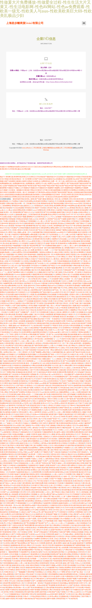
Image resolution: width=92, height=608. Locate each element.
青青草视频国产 (22, 462)
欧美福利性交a (55, 371)
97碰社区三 (29, 538)
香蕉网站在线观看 (84, 462)
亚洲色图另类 (37, 247)
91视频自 (21, 405)
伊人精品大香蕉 (57, 260)
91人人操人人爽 (59, 420)
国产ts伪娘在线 (76, 383)
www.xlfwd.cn (27, 156)
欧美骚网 (72, 369)
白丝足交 (81, 300)
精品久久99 (81, 496)
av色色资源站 (83, 385)
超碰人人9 (26, 223)
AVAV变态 (45, 462)
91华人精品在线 (34, 438)
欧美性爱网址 (27, 340)
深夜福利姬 (44, 423)
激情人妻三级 (48, 458)
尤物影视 (39, 263)
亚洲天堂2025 (29, 425)
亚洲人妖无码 (63, 334)
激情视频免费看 (27, 558)
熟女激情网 (84, 467)
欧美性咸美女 (51, 387)
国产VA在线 (39, 272)
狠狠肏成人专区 (52, 207)
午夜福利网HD (34, 562)
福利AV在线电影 (31, 367)
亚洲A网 (14, 567)
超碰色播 (19, 223)
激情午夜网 (58, 602)
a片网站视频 (32, 343)
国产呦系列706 (49, 409)
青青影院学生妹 (17, 214)
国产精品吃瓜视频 (45, 565)
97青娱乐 (54, 334)
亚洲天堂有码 (76, 576)
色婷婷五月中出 (63, 502)
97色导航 (19, 414)
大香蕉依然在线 (23, 567)
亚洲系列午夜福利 (49, 509)
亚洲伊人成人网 (19, 385)
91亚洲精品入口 (40, 580)
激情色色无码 (53, 476)
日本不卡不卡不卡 (72, 223)
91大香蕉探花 (51, 436)
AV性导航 (61, 223)
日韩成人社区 (77, 425)
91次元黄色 (24, 269)
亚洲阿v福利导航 (40, 600)
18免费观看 (49, 323)
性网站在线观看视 (63, 272)
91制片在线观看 (80, 365)
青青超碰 (7, 409)
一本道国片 (11, 465)
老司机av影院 (60, 442)
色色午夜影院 (82, 240)
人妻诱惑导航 (78, 542)
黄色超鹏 (44, 223)
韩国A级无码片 (77, 391)
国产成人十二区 (24, 287)
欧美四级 (87, 571)
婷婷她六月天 (57, 336)
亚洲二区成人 (54, 547)
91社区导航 (80, 573)
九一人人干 (57, 347)
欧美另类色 (68, 467)
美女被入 (40, 289)
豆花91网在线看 (9, 323)
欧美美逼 (47, 289)
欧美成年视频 (30, 363)
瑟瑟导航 (25, 496)
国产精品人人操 (21, 336)
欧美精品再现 (80, 578)
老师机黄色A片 (71, 442)
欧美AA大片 (45, 411)
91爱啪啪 (33, 383)
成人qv (51, 383)
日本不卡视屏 (4, 314)
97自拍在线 (41, 267)
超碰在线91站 (77, 345)
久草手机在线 (37, 347)
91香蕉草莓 (30, 580)
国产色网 (17, 369)
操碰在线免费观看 (65, 582)
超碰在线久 (72, 238)
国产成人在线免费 (62, 556)
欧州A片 (46, 567)
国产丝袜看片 (11, 538)
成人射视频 (65, 256)
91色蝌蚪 (36, 547)
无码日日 (41, 265)
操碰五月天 (47, 498)
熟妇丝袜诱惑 (8, 247)
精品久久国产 (10, 542)
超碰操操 (86, 449)
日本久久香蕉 (71, 496)
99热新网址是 (72, 214)
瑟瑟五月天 (41, 252)
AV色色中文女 (24, 318)
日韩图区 (29, 218)
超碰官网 (85, 234)
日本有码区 (4, 358)
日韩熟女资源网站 (64, 576)
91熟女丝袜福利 (41, 514)
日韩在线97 (66, 458)
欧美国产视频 (23, 454)
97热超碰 (46, 591)
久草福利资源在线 (65, 536)
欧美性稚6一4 (19, 596)
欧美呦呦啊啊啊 (32, 260)
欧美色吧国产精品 (35, 245)
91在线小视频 (78, 389)
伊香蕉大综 (6, 449)
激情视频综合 (17, 307)
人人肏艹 (63, 505)
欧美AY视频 (22, 225)
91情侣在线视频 (74, 334)
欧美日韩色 (49, 214)
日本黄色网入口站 (67, 534)
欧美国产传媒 (15, 469)
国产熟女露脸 (32, 327)
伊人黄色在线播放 (57, 454)
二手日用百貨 (36, 156)
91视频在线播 (86, 292)
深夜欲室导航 (4, 296)
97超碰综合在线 (5, 374)
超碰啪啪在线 (15, 553)
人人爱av (9, 218)
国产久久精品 (45, 429)
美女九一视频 (7, 334)
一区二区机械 (26, 212)
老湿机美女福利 (36, 560)
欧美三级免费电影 (55, 234)
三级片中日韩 (33, 378)
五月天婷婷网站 (81, 323)
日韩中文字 (83, 591)
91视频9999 (28, 276)
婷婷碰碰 (56, 325)
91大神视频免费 (9, 396)
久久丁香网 (61, 580)
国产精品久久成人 (53, 316)
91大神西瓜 (73, 340)
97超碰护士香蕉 (43, 474)
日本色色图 (14, 389)
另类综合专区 (55, 462)
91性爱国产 (14, 236)
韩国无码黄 (6, 276)
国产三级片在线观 (71, 385)
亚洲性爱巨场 (72, 316)
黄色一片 (29, 371)
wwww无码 (77, 212)
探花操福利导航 (36, 445)
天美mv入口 (79, 571)
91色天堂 (42, 305)
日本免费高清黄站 (26, 347)
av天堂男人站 (26, 411)
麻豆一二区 (52, 269)
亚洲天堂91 (10, 309)
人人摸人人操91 (57, 482)
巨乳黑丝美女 (25, 494)
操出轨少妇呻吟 (49, 400)
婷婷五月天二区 (58, 351)
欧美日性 (23, 265)
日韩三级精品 (26, 434)
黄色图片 (5, 347)
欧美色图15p (81, 511)
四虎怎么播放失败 (24, 354)
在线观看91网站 (57, 287)
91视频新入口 (68, 456)
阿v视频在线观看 (44, 278)
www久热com (44, 389)
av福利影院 (6, 440)
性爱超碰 (12, 227)
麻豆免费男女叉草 (19, 260)
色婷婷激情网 (41, 602)
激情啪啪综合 (7, 371)
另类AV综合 (68, 212)
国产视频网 (37, 360)
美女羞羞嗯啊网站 (41, 303)
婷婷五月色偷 (69, 358)
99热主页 (81, 318)
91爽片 (72, 578)
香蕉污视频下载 (54, 296)
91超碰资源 (20, 480)
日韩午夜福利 (81, 460)
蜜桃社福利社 (25, 445)
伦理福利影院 (75, 272)
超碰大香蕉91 (42, 442)
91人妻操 (79, 354)
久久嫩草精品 (67, 429)
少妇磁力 (33, 267)
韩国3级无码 (23, 505)
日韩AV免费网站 (41, 294)
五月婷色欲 (64, 285)
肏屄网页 (38, 258)
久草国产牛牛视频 (55, 487)
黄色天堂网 (45, 578)
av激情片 (72, 478)
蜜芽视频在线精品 (60, 323)
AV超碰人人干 (46, 287)
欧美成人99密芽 (41, 269)
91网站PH (3, 545)
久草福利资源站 (74, 605)
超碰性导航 (60, 220)
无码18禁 (13, 349)
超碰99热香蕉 (55, 538)
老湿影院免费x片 (11, 405)
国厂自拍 (19, 465)
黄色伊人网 (86, 536)
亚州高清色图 (73, 338)
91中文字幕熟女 (9, 578)
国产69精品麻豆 (41, 540)
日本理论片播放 (32, 391)
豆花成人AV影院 (24, 536)
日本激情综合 (16, 374)
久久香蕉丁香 (70, 265)
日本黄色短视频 (62, 303)
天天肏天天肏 (4, 454)
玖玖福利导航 (69, 454)
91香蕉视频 (75, 336)
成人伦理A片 (61, 216)
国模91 (86, 434)
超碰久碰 (66, 551)
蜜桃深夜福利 (29, 232)
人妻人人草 (53, 314)
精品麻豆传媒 (44, 465)
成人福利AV (67, 360)
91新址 (42, 434)
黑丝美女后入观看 (82, 216)
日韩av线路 (45, 478)
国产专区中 (69, 394)
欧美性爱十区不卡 (32, 380)
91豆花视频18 (80, 320)
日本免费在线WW (48, 480)
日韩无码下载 (51, 216)
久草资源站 (74, 229)
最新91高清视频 (18, 549)
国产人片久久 (82, 316)
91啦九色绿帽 (29, 593)
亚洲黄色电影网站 (65, 431)
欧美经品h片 (14, 345)
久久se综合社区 (56, 278)
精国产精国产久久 (64, 391)
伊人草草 (49, 518)
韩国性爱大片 (71, 380)
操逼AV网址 (83, 220)
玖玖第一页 (78, 565)
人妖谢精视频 (48, 347)
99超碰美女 (86, 236)
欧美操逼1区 (55, 591)
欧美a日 (11, 289)
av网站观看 (33, 243)
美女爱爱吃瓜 (15, 445)
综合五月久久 (76, 536)
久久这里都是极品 (71, 560)
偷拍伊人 (42, 587)
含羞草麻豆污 (28, 292)
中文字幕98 (23, 343)
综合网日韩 (32, 316)
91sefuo (17, 283)
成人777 (5, 505)
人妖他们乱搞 (75, 331)
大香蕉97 (87, 371)
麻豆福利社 (13, 252)
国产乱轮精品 (4, 349)
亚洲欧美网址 (82, 307)
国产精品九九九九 (27, 220)
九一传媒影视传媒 (84, 285)
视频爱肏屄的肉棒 (16, 467)
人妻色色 (73, 371)
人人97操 (81, 398)
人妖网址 (5, 360)
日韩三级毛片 (43, 431)
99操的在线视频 (52, 527)
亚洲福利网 (24, 476)
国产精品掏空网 (32, 254)
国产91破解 (62, 227)
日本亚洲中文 (19, 585)
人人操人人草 (34, 349)
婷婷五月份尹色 (47, 280)
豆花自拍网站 (14, 265)
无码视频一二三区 (36, 567)
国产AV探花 (30, 542)
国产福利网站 (14, 280)
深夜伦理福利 (34, 573)
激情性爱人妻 (50, 551)
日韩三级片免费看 (35, 454)
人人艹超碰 (6, 431)
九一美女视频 (66, 383)
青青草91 (62, 525)
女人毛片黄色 (75, 258)
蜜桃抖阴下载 (72, 398)
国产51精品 (8, 498)
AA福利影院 (67, 345)
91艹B (68, 607)
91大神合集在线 (63, 396)
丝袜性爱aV (6, 485)
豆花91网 (41, 243)
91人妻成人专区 (63, 356)
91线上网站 (4, 400)
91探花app (19, 407)
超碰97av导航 (23, 245)
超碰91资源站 (10, 607)
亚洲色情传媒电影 (49, 240)
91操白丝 (47, 394)
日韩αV (64, 283)
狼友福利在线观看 (82, 478)
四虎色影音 (23, 391)
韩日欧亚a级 (84, 409)
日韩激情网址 (85, 272)
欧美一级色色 (37, 591)
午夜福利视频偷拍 (63, 269)
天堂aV (65, 280)
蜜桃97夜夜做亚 (73, 505)
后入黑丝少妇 (53, 418)
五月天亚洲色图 (14, 269)
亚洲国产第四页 (63, 416)
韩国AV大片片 (75, 256)
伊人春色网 (65, 538)
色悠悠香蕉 (28, 547)
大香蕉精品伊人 (39, 214)
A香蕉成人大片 (31, 394)
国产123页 (66, 602)
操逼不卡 (74, 300)
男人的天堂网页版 (15, 522)
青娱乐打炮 (78, 296)
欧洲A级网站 (38, 458)
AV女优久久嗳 (24, 447)
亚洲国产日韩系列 (8, 529)
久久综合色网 (13, 487)
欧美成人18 (35, 536)
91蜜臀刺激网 (85, 294)
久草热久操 (25, 485)
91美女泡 (3, 294)
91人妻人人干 (7, 425)
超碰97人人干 (37, 325)
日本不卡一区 (40, 507)
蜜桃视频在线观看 (69, 567)
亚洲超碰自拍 (23, 471)
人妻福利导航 (76, 292)
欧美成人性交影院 (15, 338)
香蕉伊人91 (45, 605)
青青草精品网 (80, 369)
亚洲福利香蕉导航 (8, 378)
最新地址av (69, 549)
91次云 (57, 409)
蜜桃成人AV (51, 365)
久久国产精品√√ (19, 394)
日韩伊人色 (36, 427)
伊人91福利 (37, 345)
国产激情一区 (4, 467)
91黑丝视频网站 (52, 582)
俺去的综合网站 (33, 571)
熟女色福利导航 (21, 556)
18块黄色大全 (80, 298)
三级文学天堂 (46, 553)
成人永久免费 (29, 258)
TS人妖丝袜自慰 (36, 334)
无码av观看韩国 (7, 582)
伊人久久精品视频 (82, 525)
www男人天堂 (75, 527)
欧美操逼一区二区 (66, 547)
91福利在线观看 (76, 449)
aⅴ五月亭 (14, 449)
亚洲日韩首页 (77, 489)
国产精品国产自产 (41, 531)
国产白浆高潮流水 (45, 298)
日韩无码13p (8, 496)
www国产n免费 (32, 460)
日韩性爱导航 (60, 607)
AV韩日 (73, 247)
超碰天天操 (17, 496)
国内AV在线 (66, 347)
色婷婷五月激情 (32, 565)
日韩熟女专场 (28, 516)
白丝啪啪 (41, 518)
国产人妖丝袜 (49, 469)
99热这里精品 (35, 605)
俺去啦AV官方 (83, 480)
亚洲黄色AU (45, 547)
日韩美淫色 (77, 529)
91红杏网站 (18, 263)
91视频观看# (68, 491)
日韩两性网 (53, 378)
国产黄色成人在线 (67, 349)
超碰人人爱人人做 (26, 345)
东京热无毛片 (8, 394)
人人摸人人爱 (33, 471)
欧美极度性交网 (59, 329)
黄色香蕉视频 (38, 338)
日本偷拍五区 (39, 232)
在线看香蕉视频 (66, 274)
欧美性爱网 (4, 418)
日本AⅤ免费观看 (27, 369)
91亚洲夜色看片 (44, 320)
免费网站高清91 (26, 409)
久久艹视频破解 (19, 580)
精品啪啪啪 (68, 553)
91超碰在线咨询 (18, 376)
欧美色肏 (77, 376)
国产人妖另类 (77, 309)
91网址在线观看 (51, 507)
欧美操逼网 (83, 218)
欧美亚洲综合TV (55, 389)
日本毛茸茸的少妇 (79, 289)
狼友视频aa (62, 587)
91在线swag (52, 340)
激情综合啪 (39, 500)
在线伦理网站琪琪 (19, 218)
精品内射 (41, 327)
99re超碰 (79, 434)
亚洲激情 (54, 511)
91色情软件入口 (23, 300)
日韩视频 (34, 502)
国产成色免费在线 (80, 407)
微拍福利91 (23, 525)
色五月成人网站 (76, 602)
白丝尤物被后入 (11, 363)
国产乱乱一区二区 (58, 298)
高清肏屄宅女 (41, 318)
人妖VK (12, 296)
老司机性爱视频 (26, 569)
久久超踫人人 (68, 376)
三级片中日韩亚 (38, 323)
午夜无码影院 (77, 234)
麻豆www (88, 465)
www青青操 (70, 216)
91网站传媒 (9, 212)
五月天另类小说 (68, 276)
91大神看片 (11, 320)
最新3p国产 (77, 438)
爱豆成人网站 (25, 553)
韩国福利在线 (45, 212)
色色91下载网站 (67, 389)
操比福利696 (39, 534)
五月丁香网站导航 (8, 380)
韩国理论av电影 (30, 514)
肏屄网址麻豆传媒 (67, 589)
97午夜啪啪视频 (19, 511)
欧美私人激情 (29, 207)
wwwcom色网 (43, 487)
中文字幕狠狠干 (75, 502)
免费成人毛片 (71, 434)
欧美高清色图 (47, 589)
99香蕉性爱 (50, 542)
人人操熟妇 (19, 309)
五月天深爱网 (62, 522)
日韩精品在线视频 (77, 540)
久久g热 (45, 418)
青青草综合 (41, 225)
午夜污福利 (58, 280)
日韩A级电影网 (49, 311)
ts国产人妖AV (21, 545)
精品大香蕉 (80, 471)
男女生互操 (36, 212)
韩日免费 (9, 329)
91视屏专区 (80, 245)
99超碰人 (26, 431)
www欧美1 (77, 600)
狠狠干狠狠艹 (78, 547)
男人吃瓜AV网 (76, 236)
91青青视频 (73, 285)
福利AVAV (31, 294)
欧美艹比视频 (20, 320)
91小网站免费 (66, 374)
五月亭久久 (83, 505)
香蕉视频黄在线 (49, 545)
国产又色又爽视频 (34, 525)
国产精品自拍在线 (39, 607)
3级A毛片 (34, 278)
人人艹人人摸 (4, 280)
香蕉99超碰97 (15, 482)
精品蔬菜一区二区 (71, 436)
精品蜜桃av (9, 596)
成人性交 (39, 385)
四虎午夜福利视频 (74, 418)
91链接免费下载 (43, 314)
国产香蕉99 (53, 471)
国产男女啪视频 (29, 531)
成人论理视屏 (63, 207)
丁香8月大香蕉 (51, 407)
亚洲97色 (48, 534)
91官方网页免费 (78, 423)
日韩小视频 (76, 482)
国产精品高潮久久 (56, 465)
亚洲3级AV (63, 520)
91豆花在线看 (8, 303)
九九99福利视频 (47, 529)
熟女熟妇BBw (64, 331)
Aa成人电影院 (14, 476)
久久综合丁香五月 (8, 556)
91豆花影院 (16, 569)
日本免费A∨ (72, 451)
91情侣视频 (74, 538)
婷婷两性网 (37, 480)
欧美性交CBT (46, 525)
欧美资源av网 (74, 509)
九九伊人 (3, 403)
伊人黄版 (44, 416)
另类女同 (32, 602)
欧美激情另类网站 (40, 209)
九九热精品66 (23, 562)
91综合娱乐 (40, 358)
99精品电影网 (67, 529)
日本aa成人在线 (14, 589)
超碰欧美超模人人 (6, 260)
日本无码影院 (28, 458)
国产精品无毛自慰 (79, 360)
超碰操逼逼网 (25, 283)
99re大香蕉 (35, 434)
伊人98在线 (57, 589)
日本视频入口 (15, 316)
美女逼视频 (52, 303)
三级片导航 (84, 605)
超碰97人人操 (61, 254)
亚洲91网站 (65, 371)
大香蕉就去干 (15, 440)
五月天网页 (4, 391)
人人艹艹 (16, 518)
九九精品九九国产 (25, 520)
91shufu (88, 278)
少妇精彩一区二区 (70, 287)
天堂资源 (85, 212)
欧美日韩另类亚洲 (19, 371)
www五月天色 (40, 542)
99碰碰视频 (16, 254)
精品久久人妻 (50, 267)
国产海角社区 (37, 549)
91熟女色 (33, 318)
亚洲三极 (3, 538)
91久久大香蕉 (57, 438)
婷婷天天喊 (60, 436)
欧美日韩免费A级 (80, 225)
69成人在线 (25, 573)
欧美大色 (23, 565)
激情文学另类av (21, 578)
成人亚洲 (17, 491)
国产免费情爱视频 (78, 553)
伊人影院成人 (37, 351)
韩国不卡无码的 (40, 216)
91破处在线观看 (7, 369)
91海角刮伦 (14, 598)
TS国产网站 (79, 232)
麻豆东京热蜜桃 (30, 585)
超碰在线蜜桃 (24, 518)
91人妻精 (51, 442)
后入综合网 (6, 354)
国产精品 (67, 367)
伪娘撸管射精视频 (40, 365)
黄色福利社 (59, 596)
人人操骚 (27, 442)
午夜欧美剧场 (27, 607)
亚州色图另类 (30, 385)
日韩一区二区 (50, 425)
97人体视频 (79, 227)
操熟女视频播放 (33, 449)
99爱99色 (58, 311)
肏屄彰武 (74, 607)
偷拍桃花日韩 (84, 283)
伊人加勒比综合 (85, 356)
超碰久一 (49, 367)
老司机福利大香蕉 (15, 429)
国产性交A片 (67, 234)
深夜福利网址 (45, 236)
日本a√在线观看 (81, 263)
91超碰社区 (32, 252)
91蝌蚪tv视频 (27, 323)
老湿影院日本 (37, 398)
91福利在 (51, 209)
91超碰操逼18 (32, 474)
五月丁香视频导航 (34, 578)
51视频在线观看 (79, 209)
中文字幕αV (70, 414)
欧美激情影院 (79, 454)
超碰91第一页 (79, 276)
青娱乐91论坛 (72, 462)
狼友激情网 (52, 451)
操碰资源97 (81, 551)
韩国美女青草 (34, 482)
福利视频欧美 (83, 254)
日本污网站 (61, 265)
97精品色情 (70, 365)
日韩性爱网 (69, 440)
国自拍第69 (54, 578)
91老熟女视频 (54, 478)
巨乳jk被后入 (63, 476)
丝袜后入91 (31, 489)
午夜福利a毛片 (24, 334)
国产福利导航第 (37, 354)
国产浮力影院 (38, 311)
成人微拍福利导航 (13, 267)
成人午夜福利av (46, 558)
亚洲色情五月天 (57, 376)
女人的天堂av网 (43, 502)
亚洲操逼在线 (28, 498)
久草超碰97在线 (12, 287)
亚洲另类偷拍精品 (39, 407)
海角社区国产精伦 (10, 489)
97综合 (15, 471)
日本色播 (24, 316)
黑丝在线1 (10, 285)
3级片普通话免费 (37, 491)
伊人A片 (84, 256)
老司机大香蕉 (8, 600)
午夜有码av (70, 329)
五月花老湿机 (11, 403)
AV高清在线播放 (42, 296)
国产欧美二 (32, 296)
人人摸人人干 (62, 531)
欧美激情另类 (35, 223)
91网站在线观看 (57, 565)
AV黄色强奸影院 (5, 254)
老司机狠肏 (15, 436)
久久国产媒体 (68, 407)
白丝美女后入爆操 (15, 365)
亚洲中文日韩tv (82, 396)
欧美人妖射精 (25, 469)
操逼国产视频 (71, 587)
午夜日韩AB (61, 496)
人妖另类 (72, 243)
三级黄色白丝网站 (44, 260)
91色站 (16, 423)
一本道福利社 (55, 327)
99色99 (88, 451)
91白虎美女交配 (8, 551)
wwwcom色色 (10, 407)
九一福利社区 (38, 516)
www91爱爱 (37, 218)
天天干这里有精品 (51, 243)
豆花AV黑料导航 (27, 311)
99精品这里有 (7, 593)
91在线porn (35, 423)
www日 (8, 565)
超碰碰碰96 (26, 374)
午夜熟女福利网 (82, 340)
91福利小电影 (19, 272)
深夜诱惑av (38, 509)
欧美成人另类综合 (80, 593)
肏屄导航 (13, 367)
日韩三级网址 (83, 538)
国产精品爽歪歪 (11, 256)
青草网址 (75, 562)
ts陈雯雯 (11, 234)
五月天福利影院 (35, 440)
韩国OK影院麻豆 (50, 491)
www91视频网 (5, 436)
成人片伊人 (62, 245)
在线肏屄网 (6, 591)
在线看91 (14, 420)
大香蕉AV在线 (14, 451)
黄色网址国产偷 (55, 562)
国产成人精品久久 (42, 234)
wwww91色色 (40, 425)
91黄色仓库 (81, 474)
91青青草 (34, 442)
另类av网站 (8, 507)
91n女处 (72, 267)
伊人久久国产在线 (8, 576)
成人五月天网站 (56, 494)
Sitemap (46, 158)
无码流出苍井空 (71, 378)
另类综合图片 (23, 420)
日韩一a (88, 398)
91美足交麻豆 (19, 387)
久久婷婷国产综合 (51, 227)
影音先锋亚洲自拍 (75, 514)
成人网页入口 (23, 249)
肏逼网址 (23, 314)
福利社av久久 (8, 272)
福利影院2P (44, 447)
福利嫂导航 (25, 482)
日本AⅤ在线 (69, 516)
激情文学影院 (70, 263)
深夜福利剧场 (60, 549)
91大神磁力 (86, 309)
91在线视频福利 (58, 385)
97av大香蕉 (54, 411)
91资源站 (23, 540)
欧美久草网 (46, 218)
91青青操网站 (53, 540)
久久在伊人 (11, 223)
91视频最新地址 (14, 602)
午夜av (54, 398)
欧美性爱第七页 (17, 498)
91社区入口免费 (66, 289)
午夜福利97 (4, 274)
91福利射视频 (81, 587)
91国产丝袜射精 (30, 358)
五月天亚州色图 (64, 236)
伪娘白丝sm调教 (76, 347)
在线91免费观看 (74, 476)
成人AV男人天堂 (82, 363)
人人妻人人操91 (72, 254)
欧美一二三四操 (32, 403)
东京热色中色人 (50, 265)
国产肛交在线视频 (49, 220)
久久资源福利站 (73, 507)
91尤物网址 (43, 274)
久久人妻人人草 (41, 229)
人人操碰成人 (58, 367)
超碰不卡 (41, 469)
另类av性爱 (48, 338)
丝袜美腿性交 (37, 569)
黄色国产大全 (54, 474)
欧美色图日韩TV (76, 269)
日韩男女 (71, 520)
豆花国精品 (83, 531)
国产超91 (86, 347)
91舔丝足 (77, 491)
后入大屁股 (30, 303)
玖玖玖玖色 (51, 585)
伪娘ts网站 (69, 542)
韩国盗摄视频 (26, 325)
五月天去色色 (35, 553)
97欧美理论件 (31, 331)
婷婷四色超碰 (86, 498)
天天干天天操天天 (63, 363)
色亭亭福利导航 (65, 292)
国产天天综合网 (77, 596)
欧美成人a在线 (77, 431)
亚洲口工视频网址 (70, 318)
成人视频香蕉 (69, 565)
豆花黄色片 (33, 356)
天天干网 (69, 600)
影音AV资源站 (62, 451)
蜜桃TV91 (30, 545)
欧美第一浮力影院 (75, 280)
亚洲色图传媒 (13, 520)
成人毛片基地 (11, 516)
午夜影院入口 (19, 358)
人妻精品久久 (47, 445)
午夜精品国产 (67, 278)
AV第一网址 (49, 358)
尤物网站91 (55, 247)
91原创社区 (8, 518)
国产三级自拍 (55, 460)
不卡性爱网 (67, 482)
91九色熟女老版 (5, 225)
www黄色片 (61, 240)
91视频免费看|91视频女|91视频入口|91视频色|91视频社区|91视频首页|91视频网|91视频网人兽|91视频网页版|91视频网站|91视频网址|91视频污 (45, 196)
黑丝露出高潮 (47, 351)
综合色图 (76, 429)
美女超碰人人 (64, 247)
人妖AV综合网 (41, 527)
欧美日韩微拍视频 (46, 283)
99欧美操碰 (7, 569)
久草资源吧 (20, 367)
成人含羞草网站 (32, 298)
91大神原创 (11, 474)
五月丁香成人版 (72, 305)
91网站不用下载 (48, 505)
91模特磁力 (45, 292)
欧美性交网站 (66, 562)
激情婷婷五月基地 (40, 309)
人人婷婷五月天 (31, 487)
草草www (3, 234)
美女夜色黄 (12, 545)
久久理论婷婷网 (41, 363)
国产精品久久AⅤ (54, 274)
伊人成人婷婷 (44, 371)
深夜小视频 (58, 529)
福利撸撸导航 (30, 234)
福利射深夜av (59, 480)
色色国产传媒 (67, 405)
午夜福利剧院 (57, 569)
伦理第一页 (31, 540)
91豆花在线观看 (18, 216)
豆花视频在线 (63, 605)
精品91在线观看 (82, 314)
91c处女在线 (15, 494)
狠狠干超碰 (85, 485)
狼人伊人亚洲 (19, 285)
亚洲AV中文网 (81, 265)
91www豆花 (19, 547)
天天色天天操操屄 (56, 489)
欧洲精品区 (35, 307)
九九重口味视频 (7, 385)
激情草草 (12, 414)
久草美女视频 (32, 314)
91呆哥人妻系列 (84, 223)
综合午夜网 (87, 565)
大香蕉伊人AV (39, 396)
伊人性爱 (71, 320)
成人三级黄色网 (15, 325)
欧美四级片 (43, 340)
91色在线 (76, 467)
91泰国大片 (71, 323)
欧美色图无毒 (71, 525)
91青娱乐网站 (65, 229)
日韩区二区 (15, 540)
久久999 (84, 600)
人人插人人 (53, 531)
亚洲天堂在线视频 (69, 573)
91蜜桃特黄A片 (70, 585)
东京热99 (69, 469)
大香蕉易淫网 (8, 351)
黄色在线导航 (25, 478)
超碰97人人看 (48, 354)
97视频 (48, 376)
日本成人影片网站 (69, 354)
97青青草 (86, 425)
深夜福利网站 (29, 509)
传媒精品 (64, 460)
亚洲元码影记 (74, 356)
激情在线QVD (13, 232)
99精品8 (65, 218)
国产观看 (5, 367)
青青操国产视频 (51, 522)
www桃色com (19, 258)
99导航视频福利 (63, 578)
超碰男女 (36, 371)
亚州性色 (10, 258)
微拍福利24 (25, 440)
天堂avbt (37, 292)
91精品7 (22, 209)
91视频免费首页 (47, 440)
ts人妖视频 (57, 225)
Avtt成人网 (20, 514)
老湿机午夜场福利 (81, 349)
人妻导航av (44, 451)
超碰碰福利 (30, 329)
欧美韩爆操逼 (37, 596)
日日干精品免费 (76, 458)
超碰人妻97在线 (68, 571)
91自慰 (47, 285)
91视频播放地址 (17, 531)
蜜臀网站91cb (31, 225)
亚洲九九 (47, 538)
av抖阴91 (59, 573)
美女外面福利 (7, 216)
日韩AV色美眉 (42, 556)
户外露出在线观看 (8, 229)
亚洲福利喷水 (62, 252)
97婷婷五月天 (59, 516)
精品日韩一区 (48, 263)
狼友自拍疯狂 (58, 318)
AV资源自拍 (6, 278)
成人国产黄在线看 (50, 396)
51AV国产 (41, 436)
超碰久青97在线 (44, 403)
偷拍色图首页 (61, 305)
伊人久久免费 (83, 436)
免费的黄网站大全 (74, 252)
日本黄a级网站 (32, 265)
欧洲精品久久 (4, 525)
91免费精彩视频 (50, 254)
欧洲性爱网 (47, 374)
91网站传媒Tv (69, 558)
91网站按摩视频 (24, 278)
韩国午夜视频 (35, 598)
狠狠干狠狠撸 (27, 465)
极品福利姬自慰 (64, 449)
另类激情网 (16, 220)
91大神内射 (28, 591)
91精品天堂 (67, 465)
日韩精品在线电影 (22, 227)
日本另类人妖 (57, 518)
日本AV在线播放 (78, 374)
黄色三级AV (29, 376)
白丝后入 (50, 318)
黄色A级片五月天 (31, 387)
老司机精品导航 (22, 256)
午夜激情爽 (28, 351)
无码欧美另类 (51, 305)
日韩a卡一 (26, 605)
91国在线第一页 (9, 514)
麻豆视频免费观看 (54, 256)
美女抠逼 (87, 542)
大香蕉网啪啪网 (18, 425)
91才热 (43, 427)
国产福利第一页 (14, 418)
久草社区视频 (13, 562)
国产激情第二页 (42, 343)
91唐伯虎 (3, 287)
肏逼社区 (63, 325)
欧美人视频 (81, 420)
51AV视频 (80, 325)
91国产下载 (64, 338)
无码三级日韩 (19, 289)
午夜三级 (5, 476)
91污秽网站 (57, 283)
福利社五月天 (22, 489)
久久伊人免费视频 (12, 536)
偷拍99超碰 (51, 276)
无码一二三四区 (45, 349)
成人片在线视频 (73, 283)
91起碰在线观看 (56, 405)
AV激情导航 (29, 285)
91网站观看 (36, 411)
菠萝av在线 (71, 245)
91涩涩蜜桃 (80, 567)
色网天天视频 (50, 573)
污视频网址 (34, 431)
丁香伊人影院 (13, 343)
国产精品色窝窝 (24, 274)
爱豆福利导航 (29, 600)
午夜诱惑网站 (7, 549)
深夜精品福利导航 (42, 331)
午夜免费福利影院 (45, 336)
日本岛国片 (34, 274)
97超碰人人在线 (36, 467)
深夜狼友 (80, 371)
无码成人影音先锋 (56, 571)
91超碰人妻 (81, 287)
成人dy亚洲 (74, 416)
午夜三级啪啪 (50, 434)
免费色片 (73, 474)
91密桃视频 (31, 229)
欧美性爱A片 (8, 423)
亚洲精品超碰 (43, 378)
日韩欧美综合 (60, 434)
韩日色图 (19, 607)
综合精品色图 (54, 331)
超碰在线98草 (30, 576)
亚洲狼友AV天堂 (18, 593)
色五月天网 (34, 587)
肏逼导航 (45, 476)
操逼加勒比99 (12, 300)
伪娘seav (32, 227)
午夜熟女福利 (20, 542)
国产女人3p (53, 343)
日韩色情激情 (7, 471)
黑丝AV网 (17, 212)
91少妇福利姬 (30, 507)
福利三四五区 (33, 305)
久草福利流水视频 (83, 387)
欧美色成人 (28, 247)
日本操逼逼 (56, 598)
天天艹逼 (10, 398)
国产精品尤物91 (45, 300)
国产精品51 (32, 551)
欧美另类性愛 (76, 498)
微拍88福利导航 (18, 207)
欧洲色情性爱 (55, 289)
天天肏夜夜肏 (72, 427)
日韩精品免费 (69, 232)
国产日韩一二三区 (17, 276)
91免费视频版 (10, 605)
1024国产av (4, 500)
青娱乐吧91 (53, 249)
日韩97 (16, 582)
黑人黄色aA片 (38, 538)
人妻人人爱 (85, 476)
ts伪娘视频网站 (21, 474)
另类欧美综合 (8, 580)
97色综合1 (17, 427)
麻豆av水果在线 (83, 343)
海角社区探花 (50, 238)
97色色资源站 (5, 340)
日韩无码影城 (23, 305)
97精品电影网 (80, 414)
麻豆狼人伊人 (41, 576)
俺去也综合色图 (79, 534)
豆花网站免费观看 (12, 447)
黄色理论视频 (49, 516)
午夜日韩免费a (9, 456)
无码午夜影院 (9, 585)
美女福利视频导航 (47, 369)
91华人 (18, 529)
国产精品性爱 (22, 327)
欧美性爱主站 (84, 507)
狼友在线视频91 (25, 589)
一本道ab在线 (40, 593)
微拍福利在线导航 (57, 560)
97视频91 (60, 423)
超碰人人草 (61, 471)
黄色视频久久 (71, 325)
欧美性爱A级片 (61, 593)
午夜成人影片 (18, 351)
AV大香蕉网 (41, 551)
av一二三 (37, 369)
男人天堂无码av (42, 383)
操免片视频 (37, 529)
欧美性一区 (8, 220)
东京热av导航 (22, 460)
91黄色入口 (46, 454)
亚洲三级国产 (41, 316)
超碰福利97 (65, 409)
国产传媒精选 (62, 314)
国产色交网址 (23, 438)
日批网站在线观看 (76, 545)
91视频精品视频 (35, 418)
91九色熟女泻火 (15, 340)
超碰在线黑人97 (27, 529)
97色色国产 (47, 334)
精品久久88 (55, 320)
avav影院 (32, 249)
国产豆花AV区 (34, 256)
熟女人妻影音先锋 (62, 267)
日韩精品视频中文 (12, 318)
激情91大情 (60, 585)
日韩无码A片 (82, 560)
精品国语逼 (69, 423)
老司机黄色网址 (24, 502)
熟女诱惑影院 (52, 416)
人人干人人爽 (63, 243)
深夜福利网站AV (78, 465)
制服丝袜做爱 (86, 252)
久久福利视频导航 (36, 240)
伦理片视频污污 (66, 598)
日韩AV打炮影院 (14, 311)
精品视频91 (69, 209)
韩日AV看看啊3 (78, 260)
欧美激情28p (23, 389)
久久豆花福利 (23, 252)
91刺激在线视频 (17, 442)
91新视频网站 (34, 300)
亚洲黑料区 (66, 336)
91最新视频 (9, 263)
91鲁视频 (37, 329)
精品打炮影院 (13, 391)
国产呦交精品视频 (57, 212)
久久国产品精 (14, 314)
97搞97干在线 (83, 411)
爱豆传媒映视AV (57, 553)
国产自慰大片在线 (20, 298)
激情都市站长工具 (17, 591)
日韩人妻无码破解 (69, 403)
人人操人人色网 (74, 400)
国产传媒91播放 (40, 207)
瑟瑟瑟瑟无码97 (35, 414)
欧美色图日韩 (34, 485)
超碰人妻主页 (27, 427)
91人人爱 (52, 345)
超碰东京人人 (28, 214)
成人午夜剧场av (21, 229)
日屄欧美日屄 (35, 287)
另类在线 (12, 400)
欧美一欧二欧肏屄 (22, 356)
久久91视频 (58, 354)
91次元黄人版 (56, 374)
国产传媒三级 (76, 311)
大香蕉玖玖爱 (65, 474)
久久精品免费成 (32, 336)
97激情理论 (47, 398)
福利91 (84, 514)
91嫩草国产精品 (81, 243)
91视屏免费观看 (46, 438)
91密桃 (62, 600)
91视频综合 (76, 598)
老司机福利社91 (24, 416)
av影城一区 (25, 240)
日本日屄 (22, 500)
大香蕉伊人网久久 (75, 303)
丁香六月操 (69, 351)
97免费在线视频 (71, 240)
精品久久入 (28, 480)
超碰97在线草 (74, 218)
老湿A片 (59, 345)
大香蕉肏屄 (81, 451)
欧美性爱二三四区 (35, 462)
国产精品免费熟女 (21, 551)
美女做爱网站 (32, 456)
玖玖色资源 (52, 447)
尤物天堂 (45, 345)
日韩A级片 (83, 336)
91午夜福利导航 (76, 447)
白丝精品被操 (75, 249)
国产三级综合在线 (15, 534)
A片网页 (31, 505)
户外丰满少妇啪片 (42, 489)
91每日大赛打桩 (5, 573)
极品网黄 (59, 276)
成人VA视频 (85, 334)
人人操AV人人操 (68, 494)
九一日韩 (7, 316)
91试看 (23, 254)
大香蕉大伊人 (47, 385)
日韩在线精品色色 (58, 394)
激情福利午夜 (85, 400)
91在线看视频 (33, 389)
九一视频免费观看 (12, 560)
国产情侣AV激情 (82, 585)
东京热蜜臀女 (10, 509)
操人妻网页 (63, 320)
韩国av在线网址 (12, 249)
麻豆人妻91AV (63, 340)
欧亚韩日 (57, 383)
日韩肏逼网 (11, 336)
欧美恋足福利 (53, 536)
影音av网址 (54, 605)
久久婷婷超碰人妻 (85, 500)
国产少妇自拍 (13, 383)
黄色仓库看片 (52, 223)
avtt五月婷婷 (60, 425)
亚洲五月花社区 (29, 238)
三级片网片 (67, 309)
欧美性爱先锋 (55, 285)
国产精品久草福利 (35, 476)
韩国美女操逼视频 (77, 367)
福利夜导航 (52, 423)
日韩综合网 (86, 556)
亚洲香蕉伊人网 (45, 598)
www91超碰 (22, 449)
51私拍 (66, 545)
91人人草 (56, 338)
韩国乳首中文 (40, 522)
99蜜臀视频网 (24, 243)
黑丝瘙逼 (19, 323)
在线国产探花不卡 (53, 427)
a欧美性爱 (77, 351)
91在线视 (78, 589)
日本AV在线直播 (5, 307)
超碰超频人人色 (73, 531)
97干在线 (87, 232)
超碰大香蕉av (22, 403)
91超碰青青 (46, 511)
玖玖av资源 (16, 434)
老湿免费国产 (35, 416)
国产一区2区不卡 (32, 320)
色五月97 (67, 300)
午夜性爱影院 (26, 491)
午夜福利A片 (24, 418)
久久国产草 (28, 596)
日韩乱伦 (63, 462)
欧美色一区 (74, 500)
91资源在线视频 (66, 327)
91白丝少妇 (46, 560)
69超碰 (11, 358)
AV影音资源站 (18, 292)
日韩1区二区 (66, 311)
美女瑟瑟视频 (56, 349)
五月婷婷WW (53, 449)
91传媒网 (26, 467)
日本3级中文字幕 (37, 494)
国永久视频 (72, 314)
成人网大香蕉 (13, 416)
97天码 (47, 327)
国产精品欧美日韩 (65, 307)
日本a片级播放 (64, 527)
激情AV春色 (65, 258)
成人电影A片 (61, 387)
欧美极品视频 (62, 343)
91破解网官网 (7, 292)
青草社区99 (64, 478)
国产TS (41, 254)
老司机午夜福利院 (51, 232)
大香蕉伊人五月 (26, 360)
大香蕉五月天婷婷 (53, 414)
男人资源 (24, 294)
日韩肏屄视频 (23, 236)
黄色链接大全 (72, 411)
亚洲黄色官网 (61, 380)
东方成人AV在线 (44, 405)
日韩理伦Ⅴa (4, 311)
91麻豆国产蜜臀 (64, 540)
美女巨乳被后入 (57, 558)
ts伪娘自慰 (62, 378)
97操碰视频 (39, 545)
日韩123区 (72, 207)
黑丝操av (61, 232)
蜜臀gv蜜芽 (54, 236)
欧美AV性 (22, 487)
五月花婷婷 (11, 480)
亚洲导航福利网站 (22, 378)
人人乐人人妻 (68, 438)
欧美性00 (51, 556)
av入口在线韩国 (30, 289)
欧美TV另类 (42, 387)
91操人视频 (17, 240)
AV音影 (57, 505)
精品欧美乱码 (55, 485)
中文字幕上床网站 (67, 296)
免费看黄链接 (8, 283)
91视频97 (54, 245)
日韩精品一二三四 (85, 338)
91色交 (63, 414)
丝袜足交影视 (27, 398)
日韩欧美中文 (71, 387)
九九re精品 (26, 307)
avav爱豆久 (46, 245)
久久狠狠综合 (53, 514)
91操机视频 (86, 311)
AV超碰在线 (15, 409)
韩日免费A (46, 247)
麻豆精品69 (43, 380)
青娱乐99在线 (8, 387)
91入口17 (29, 511)
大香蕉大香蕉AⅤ (17, 238)
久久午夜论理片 (16, 431)
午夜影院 (82, 562)
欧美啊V (59, 551)
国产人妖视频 (37, 589)
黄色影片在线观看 (10, 327)
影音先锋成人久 (39, 376)
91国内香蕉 (25, 602)
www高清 (50, 602)
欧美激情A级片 (34, 236)
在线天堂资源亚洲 (71, 480)
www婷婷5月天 (5, 238)
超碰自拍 (3, 465)
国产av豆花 (80, 522)
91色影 (14, 225)
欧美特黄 (19, 605)
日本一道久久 (13, 245)
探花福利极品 (66, 498)
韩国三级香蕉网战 (31, 405)
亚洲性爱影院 (78, 440)
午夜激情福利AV (67, 225)
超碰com (16, 334)
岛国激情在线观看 (15, 587)
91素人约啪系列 (12, 243)
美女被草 (69, 425)
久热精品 (20, 516)
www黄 (60, 407)
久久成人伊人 (13, 274)
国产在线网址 (20, 400)
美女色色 (6, 252)
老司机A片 (69, 580)
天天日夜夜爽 (59, 209)
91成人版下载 (79, 549)
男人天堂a (7, 531)
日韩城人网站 (51, 580)
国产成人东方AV (53, 229)
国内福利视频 (72, 343)
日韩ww (35, 520)
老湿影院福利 (71, 471)
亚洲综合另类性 (7, 298)
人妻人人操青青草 (35, 420)
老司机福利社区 (21, 296)
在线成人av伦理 (47, 420)
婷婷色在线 (38, 498)
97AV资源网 (63, 418)
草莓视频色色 (29, 272)
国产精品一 (52, 363)
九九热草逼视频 (81, 518)
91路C (44, 414)
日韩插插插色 (18, 600)
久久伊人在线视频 (50, 272)
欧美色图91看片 (70, 445)
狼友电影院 (86, 303)
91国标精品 (26, 587)
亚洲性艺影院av (80, 358)
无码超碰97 (81, 380)
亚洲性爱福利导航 (12, 438)
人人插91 (63, 427)
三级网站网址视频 (63, 447)
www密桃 (42, 391)
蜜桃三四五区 (20, 576)
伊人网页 (9, 240)
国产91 (65, 369)
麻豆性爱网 (4, 502)
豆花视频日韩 (47, 569)
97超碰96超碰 (5, 445)
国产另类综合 (43, 471)
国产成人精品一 (79, 580)
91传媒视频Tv (82, 427)
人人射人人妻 (48, 500)
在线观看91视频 (48, 549)
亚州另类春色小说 (40, 276)
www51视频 (43, 449)
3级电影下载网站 (61, 238)
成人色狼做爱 (13, 502)
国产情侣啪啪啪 (52, 391)
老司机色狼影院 (51, 587)
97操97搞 (57, 258)
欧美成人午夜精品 (79, 582)
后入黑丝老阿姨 (48, 596)
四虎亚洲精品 (13, 305)
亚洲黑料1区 (53, 356)
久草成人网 (72, 522)
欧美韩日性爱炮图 (73, 294)
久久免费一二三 (47, 258)
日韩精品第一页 (9, 547)
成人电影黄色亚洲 (56, 567)
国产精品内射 (81, 247)
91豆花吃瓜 (60, 545)
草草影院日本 (29, 216)
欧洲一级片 (43, 256)
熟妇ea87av (52, 294)
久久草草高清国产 (69, 518)
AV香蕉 (21, 507)
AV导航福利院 (24, 383)
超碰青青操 (77, 394)
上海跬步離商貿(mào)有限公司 (25, 23)
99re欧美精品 (14, 347)
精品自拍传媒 (39, 285)
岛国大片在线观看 (26, 280)
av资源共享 (63, 411)
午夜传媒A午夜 (20, 234)
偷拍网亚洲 (28, 549)
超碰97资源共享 (51, 252)
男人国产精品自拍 (44, 520)
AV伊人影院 (30, 500)
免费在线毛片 (47, 325)
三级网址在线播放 (44, 456)
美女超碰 (73, 551)
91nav (41, 400)
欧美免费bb (29, 209)
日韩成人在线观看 (19, 329)
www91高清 (8, 376)
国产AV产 (55, 520)
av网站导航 (45, 360)
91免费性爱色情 (81, 403)
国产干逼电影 (80, 267)
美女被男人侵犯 (59, 440)
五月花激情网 (18, 247)
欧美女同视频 (54, 292)
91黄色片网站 (10, 356)
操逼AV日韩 (6, 442)
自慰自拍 (40, 394)
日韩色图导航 (62, 398)
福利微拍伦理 (74, 409)
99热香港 (63, 316)
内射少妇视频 (45, 485)
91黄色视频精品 (45, 482)
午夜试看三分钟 (25, 436)
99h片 (21, 232)
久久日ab (25, 429)
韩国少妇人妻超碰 (18, 527)
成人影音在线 (79, 494)
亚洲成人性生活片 (32, 400)
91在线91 (54, 525)
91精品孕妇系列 (56, 429)
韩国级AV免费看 (71, 420)
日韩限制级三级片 (81, 520)
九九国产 (70, 593)
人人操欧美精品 (48, 467)
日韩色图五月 (13, 505)
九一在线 (36, 465)
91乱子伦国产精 (78, 469)
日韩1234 (73, 396)
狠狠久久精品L (60, 469)
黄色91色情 (52, 380)
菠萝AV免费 (50, 607)
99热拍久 (57, 500)
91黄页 (74, 511)
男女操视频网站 (57, 456)
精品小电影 (65, 500)
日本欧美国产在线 (53, 600)
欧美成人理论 (24, 582)
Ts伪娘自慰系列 (67, 487)
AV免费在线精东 (59, 263)
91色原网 (20, 538)
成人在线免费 (16, 485)
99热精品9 (6, 553)
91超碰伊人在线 (34, 429)
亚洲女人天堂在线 (42, 249)
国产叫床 (26, 414)
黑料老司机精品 (68, 569)
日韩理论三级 (68, 260)
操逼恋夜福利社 (24, 598)
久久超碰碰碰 (81, 445)
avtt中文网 (34, 518)
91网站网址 (56, 534)
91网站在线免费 (36, 374)
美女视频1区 (53, 307)
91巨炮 (42, 573)
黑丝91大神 (14, 454)
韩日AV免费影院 (27, 365)
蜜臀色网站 (38, 511)
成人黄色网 (40, 227)
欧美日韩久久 (81, 207)
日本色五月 (69, 220)
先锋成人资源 (59, 467)
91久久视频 (38, 280)
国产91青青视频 (78, 278)
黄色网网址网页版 (60, 214)
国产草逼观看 (50, 593)
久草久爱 (38, 505)
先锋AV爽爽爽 (43, 356)
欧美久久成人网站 (10, 331)
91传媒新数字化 (24, 560)
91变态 (74, 307)
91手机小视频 (41, 585)
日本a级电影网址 (64, 249)
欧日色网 (6, 598)
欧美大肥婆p (25, 267)
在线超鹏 (32, 269)
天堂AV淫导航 (58, 309)
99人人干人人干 (79, 487)
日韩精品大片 (61, 294)
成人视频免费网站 (62, 400)
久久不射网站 (13, 209)
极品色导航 (81, 214)
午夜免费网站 (79, 558)
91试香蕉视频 (84, 229)
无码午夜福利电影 (29, 263)
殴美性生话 (12, 462)
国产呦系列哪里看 (28, 534)
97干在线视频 (28, 309)
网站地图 (27, 177)
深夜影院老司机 (56, 403)
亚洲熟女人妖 (35, 478)
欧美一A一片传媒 (14, 478)
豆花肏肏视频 (44, 562)
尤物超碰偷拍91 (27, 338)
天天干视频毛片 (44, 460)
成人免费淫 (82, 378)
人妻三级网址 (78, 456)
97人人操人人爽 (23, 349)
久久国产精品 (70, 298)
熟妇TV (2, 185)
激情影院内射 (73, 591)
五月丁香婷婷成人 (83, 442)
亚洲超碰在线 (20, 380)
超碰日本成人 (24, 451)
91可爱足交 (18, 398)
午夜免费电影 (32, 556)
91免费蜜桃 (21, 363)
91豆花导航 (72, 460)
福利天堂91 (28, 407)
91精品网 (87, 389)
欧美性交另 (58, 369)
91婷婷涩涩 (38, 220)
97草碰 (43, 496)
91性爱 (49, 309)
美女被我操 (6, 420)
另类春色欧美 (85, 258)
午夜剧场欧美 (77, 405)
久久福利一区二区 (67, 485)
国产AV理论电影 (47, 329)
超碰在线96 (16, 573)
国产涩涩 (14, 354)
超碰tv (76, 220)
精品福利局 (8, 434)
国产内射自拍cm (84, 416)
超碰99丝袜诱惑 (19, 303)
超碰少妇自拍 (81, 238)
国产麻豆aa (53, 502)
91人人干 (49, 225)
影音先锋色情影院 (85, 305)
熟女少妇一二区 (15, 360)
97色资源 (60, 491)
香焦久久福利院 (56, 218)
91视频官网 (35, 283)
